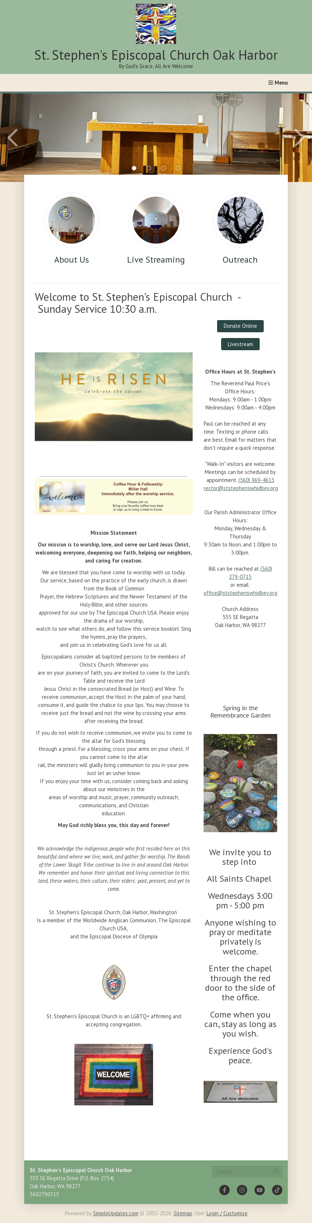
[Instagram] (242, 1190)
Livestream (240, 344)
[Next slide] (282, 137)
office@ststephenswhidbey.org (240, 592)
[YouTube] (259, 1190)
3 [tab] (163, 168)
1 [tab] (134, 168)
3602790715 (44, 1194)
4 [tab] (178, 168)
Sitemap (183, 1213)
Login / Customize (227, 1213)
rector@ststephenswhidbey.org (241, 488)
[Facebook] (224, 1190)
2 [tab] (148, 168)
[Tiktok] (277, 1190)
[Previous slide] (29, 137)
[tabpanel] (156, 137)
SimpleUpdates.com (115, 1213)
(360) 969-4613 (256, 480)
